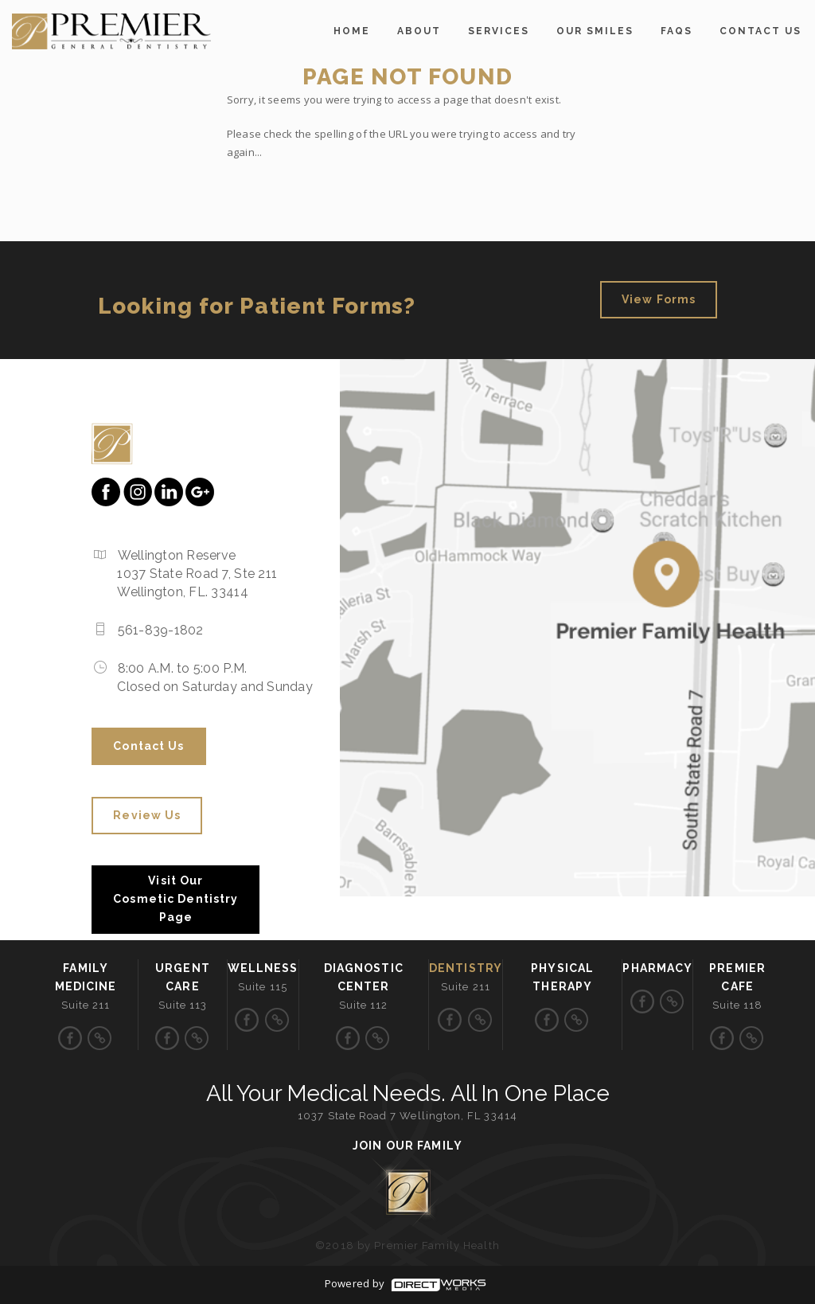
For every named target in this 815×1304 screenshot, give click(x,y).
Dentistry (465, 968)
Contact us (760, 31)
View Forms (659, 299)
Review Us (147, 815)
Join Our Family (407, 1145)
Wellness (263, 968)
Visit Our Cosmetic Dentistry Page (175, 898)
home (351, 31)
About (419, 31)
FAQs (676, 31)
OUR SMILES (595, 31)
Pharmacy (657, 968)
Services (498, 31)
